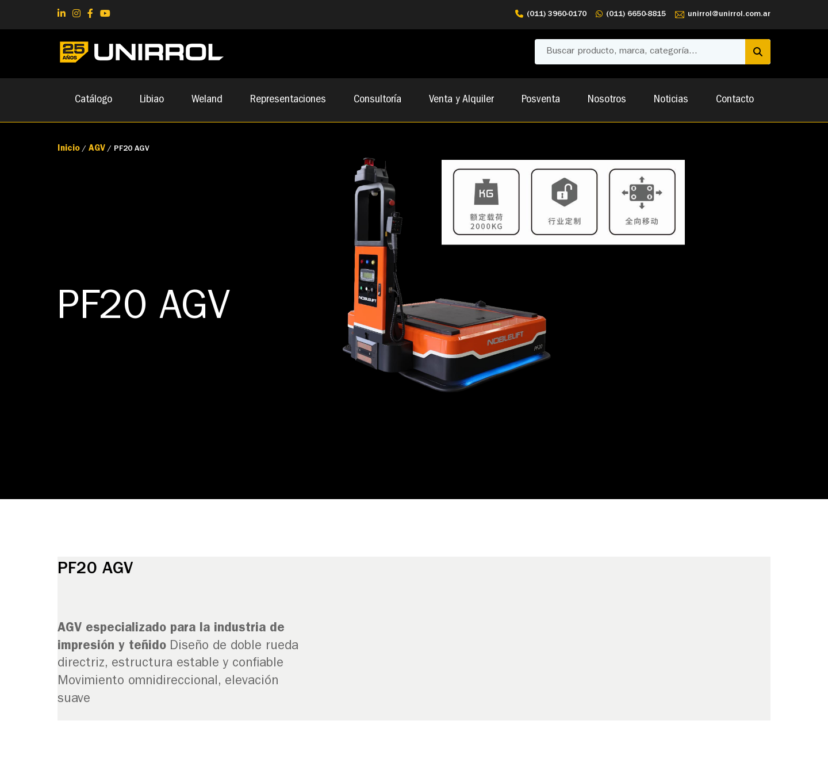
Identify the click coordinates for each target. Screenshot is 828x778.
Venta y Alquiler (461, 100)
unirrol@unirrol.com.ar (722, 15)
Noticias (671, 100)
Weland (207, 100)
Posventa (541, 100)
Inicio (68, 149)
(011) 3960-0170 (550, 15)
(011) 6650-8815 (631, 15)
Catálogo (93, 100)
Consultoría (377, 100)
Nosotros (607, 100)
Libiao (152, 100)
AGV (97, 149)
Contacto (735, 100)
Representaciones (288, 100)
